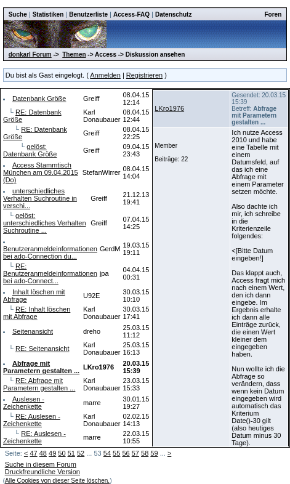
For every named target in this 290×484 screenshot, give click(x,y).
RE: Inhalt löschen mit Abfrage (36, 312)
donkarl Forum (30, 54)
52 (80, 453)
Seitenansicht (32, 331)
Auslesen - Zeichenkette (23, 402)
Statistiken (48, 14)
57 (135, 453)
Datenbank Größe (39, 98)
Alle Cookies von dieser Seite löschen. (57, 480)
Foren (273, 14)
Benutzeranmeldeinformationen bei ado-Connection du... (50, 252)
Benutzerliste (88, 14)
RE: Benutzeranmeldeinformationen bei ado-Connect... (50, 273)
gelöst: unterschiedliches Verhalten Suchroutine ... (44, 223)
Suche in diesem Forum (40, 464)
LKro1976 (169, 108)
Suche (18, 14)
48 (43, 453)
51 (71, 453)
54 (107, 453)
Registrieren (144, 75)
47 (33, 453)
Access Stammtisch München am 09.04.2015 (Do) (40, 172)
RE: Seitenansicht (42, 348)
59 (154, 453)
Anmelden (105, 75)
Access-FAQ (131, 14)
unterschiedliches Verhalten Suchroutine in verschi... (40, 198)
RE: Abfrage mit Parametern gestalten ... (39, 384)
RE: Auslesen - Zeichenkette (31, 420)
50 (61, 453)
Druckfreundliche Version (42, 471)
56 (125, 453)
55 (116, 453)
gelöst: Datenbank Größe (30, 150)
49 (52, 453)
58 (144, 453)
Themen (74, 54)
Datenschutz (173, 14)
